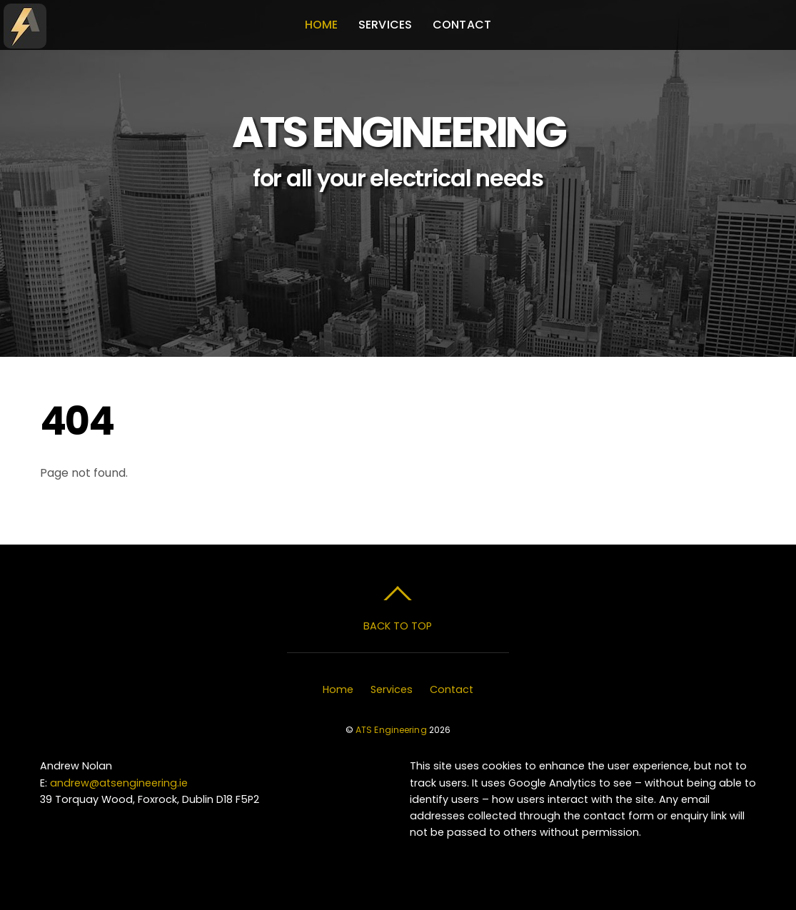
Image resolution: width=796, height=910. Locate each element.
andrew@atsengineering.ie (119, 783)
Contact (462, 24)
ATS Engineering (391, 730)
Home (321, 24)
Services (385, 24)
